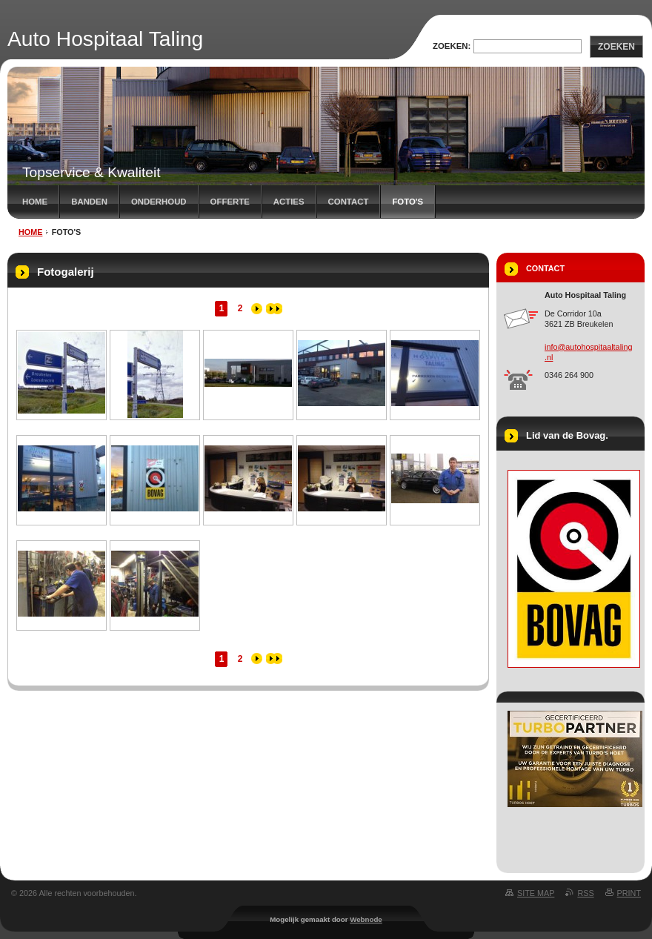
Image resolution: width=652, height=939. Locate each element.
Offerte (230, 201)
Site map (535, 893)
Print (629, 893)
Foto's (407, 201)
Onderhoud (159, 201)
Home (34, 201)
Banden (89, 201)
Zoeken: (451, 46)
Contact (348, 201)
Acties (289, 201)
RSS (585, 893)
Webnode (366, 919)
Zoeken (616, 47)
